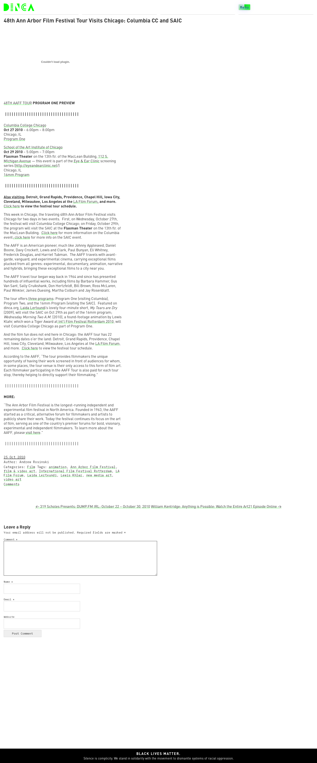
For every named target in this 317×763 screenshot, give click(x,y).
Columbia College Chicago (25, 125)
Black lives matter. (158, 753)
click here (22, 237)
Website (9, 616)
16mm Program (16, 174)
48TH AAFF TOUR (18, 103)
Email (9, 599)
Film (31, 467)
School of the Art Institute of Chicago (33, 147)
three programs (40, 298)
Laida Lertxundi (33, 307)
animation (58, 467)
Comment (10, 539)
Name (8, 581)
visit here (33, 432)
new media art (99, 475)
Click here (12, 206)
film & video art (19, 471)
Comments (11, 484)
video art (12, 479)
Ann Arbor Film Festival (93, 467)
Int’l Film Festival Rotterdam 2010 (86, 321)
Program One (14, 139)
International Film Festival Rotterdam (75, 471)
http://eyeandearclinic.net (36, 165)
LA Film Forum (85, 201)
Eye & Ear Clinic (86, 161)
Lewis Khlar (71, 475)
